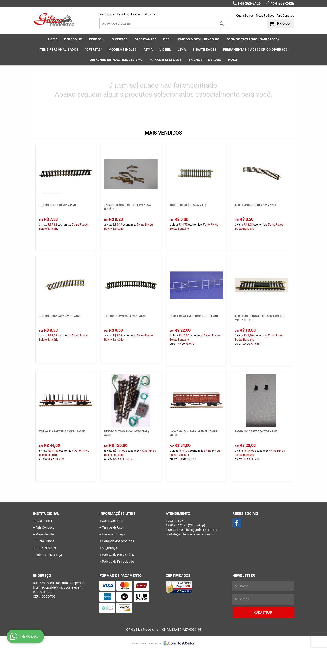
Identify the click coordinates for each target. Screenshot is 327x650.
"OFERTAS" (93, 49)
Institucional (46, 513)
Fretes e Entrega (113, 534)
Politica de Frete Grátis (118, 554)
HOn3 (232, 59)
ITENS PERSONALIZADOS (59, 49)
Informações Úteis (117, 513)
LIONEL (165, 49)
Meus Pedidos (265, 15)
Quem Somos (245, 15)
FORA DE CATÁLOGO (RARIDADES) (252, 39)
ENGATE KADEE (204, 49)
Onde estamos (45, 548)
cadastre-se (149, 14)
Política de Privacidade (118, 561)
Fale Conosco (285, 15)
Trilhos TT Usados (204, 59)
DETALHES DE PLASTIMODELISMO (116, 59)
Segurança (109, 548)
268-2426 (249, 3)
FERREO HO (73, 39)
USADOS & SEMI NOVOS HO (198, 39)
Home (52, 39)
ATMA (148, 49)
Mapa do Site (44, 534)
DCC (166, 39)
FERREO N (97, 39)
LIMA (182, 49)
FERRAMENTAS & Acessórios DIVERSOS (255, 49)
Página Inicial (44, 520)
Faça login (130, 14)
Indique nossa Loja (48, 554)
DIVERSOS (120, 39)
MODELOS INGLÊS (123, 49)
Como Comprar (113, 520)
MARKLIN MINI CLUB (166, 59)
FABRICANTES (146, 39)
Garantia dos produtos (118, 541)
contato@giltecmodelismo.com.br (190, 534)
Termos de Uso (112, 527)
